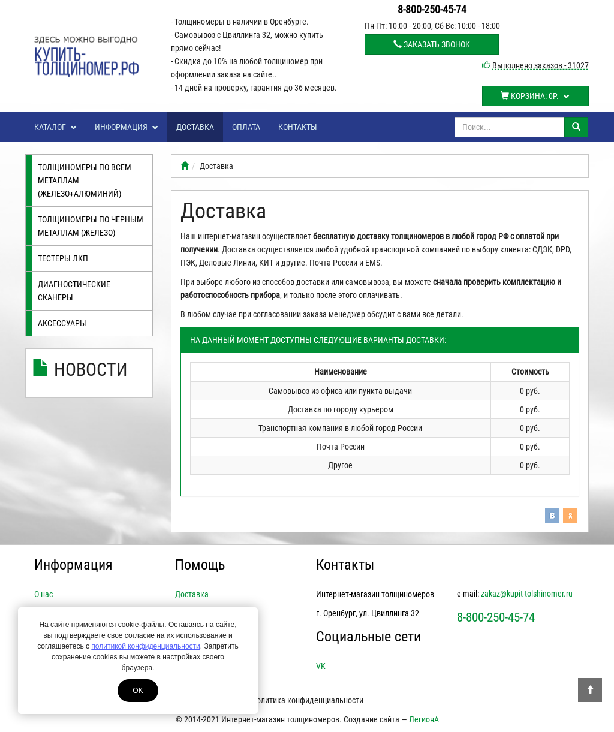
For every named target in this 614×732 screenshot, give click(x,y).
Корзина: (535, 96)
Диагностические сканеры (74, 290)
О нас (43, 594)
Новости (91, 369)
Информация (126, 127)
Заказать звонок (431, 44)
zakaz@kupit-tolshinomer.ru (527, 593)
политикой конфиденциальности (145, 646)
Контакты (297, 127)
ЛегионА (424, 719)
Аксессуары (62, 323)
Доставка (195, 127)
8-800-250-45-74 (432, 9)
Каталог (55, 127)
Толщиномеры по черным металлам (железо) (90, 226)
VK (321, 666)
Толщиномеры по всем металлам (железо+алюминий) (84, 180)
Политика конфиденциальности (307, 700)
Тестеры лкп (63, 258)
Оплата (246, 127)
